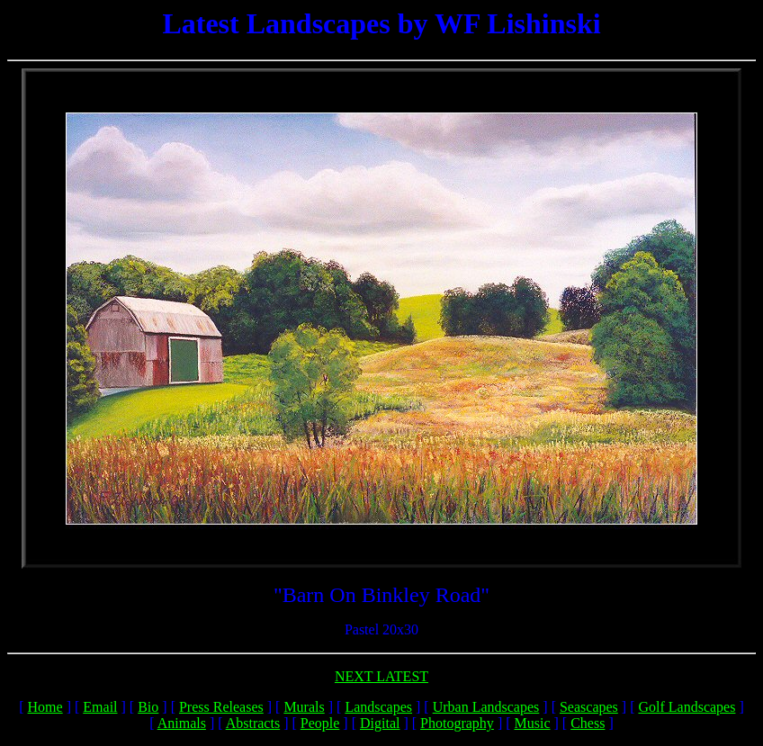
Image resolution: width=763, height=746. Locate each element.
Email (100, 707)
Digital (379, 723)
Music (533, 723)
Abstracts (253, 723)
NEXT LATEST (381, 676)
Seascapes (589, 707)
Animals (181, 723)
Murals (303, 707)
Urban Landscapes (486, 707)
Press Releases (221, 707)
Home (45, 707)
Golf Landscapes (686, 707)
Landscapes (378, 707)
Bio (148, 707)
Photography (457, 723)
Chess (587, 723)
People (320, 723)
